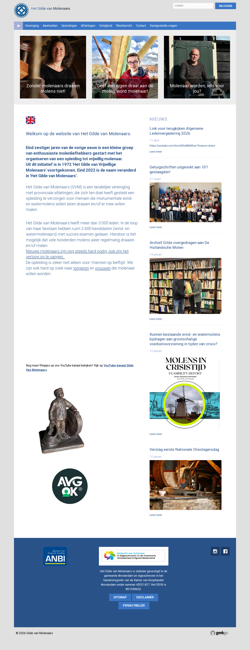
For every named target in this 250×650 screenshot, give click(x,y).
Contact (141, 25)
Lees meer (156, 151)
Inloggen (225, 5)
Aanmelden (50, 25)
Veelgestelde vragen (163, 25)
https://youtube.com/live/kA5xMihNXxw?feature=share (182, 145)
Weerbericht (124, 25)
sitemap (120, 597)
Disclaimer (145, 597)
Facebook (225, 551)
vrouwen (103, 268)
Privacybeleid (134, 605)
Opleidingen (69, 25)
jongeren (81, 268)
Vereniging (32, 25)
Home (18, 26)
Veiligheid (105, 25)
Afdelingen (88, 25)
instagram (214, 551)
